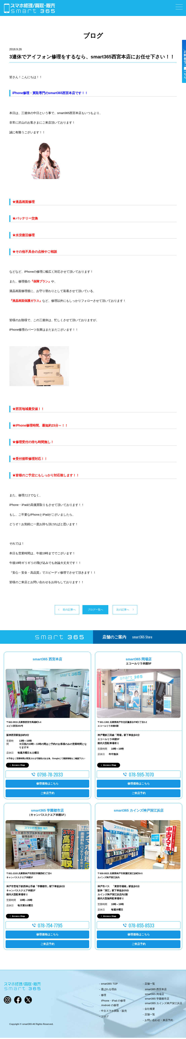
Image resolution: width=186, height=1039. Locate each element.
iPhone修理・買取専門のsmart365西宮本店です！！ (50, 93)
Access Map (18, 766)
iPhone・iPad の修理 (113, 1001)
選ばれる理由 (108, 990)
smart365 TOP (109, 984)
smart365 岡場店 (154, 995)
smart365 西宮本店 (156, 990)
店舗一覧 (150, 984)
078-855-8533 (141, 926)
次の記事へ (132, 610)
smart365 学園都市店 (157, 999)
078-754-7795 (50, 926)
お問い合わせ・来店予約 (159, 1021)
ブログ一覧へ (93, 610)
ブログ (105, 1017)
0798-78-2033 (50, 775)
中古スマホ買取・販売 (114, 1011)
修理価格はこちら (47, 785)
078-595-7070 (141, 775)
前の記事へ (54, 610)
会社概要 (150, 1010)
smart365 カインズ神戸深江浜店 (163, 1004)
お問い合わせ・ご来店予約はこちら (181, 70)
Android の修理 (109, 1006)
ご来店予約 (47, 794)
